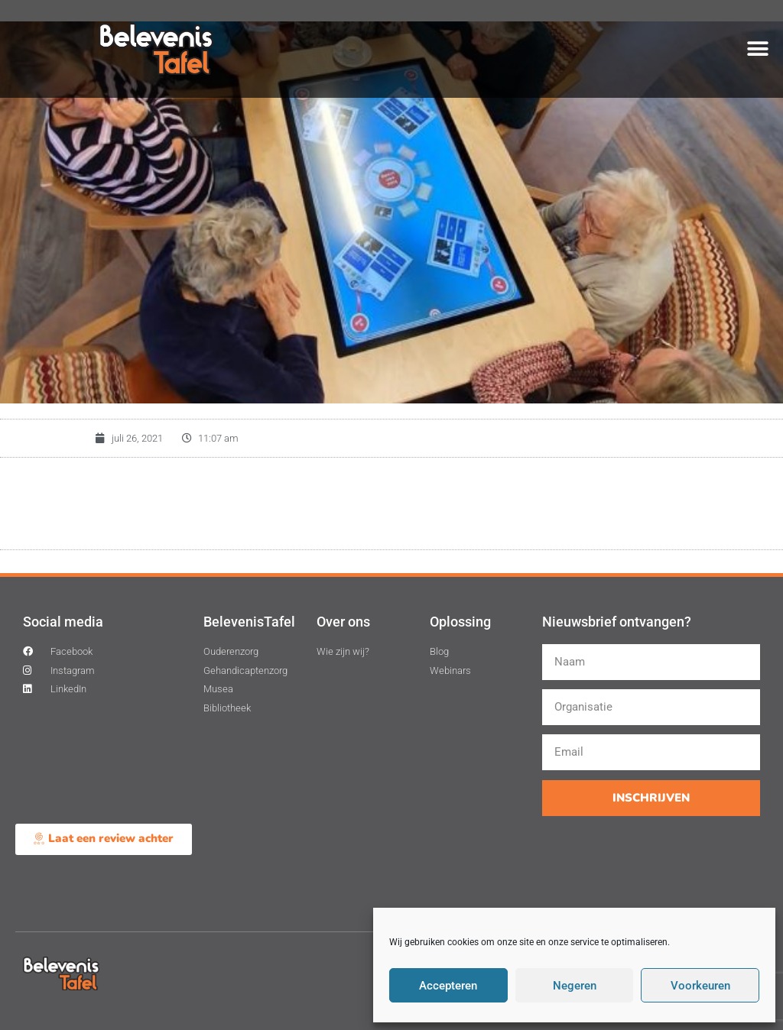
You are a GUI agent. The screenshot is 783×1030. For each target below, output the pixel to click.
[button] (758, 48)
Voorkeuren (700, 986)
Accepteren (448, 986)
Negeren (574, 986)
